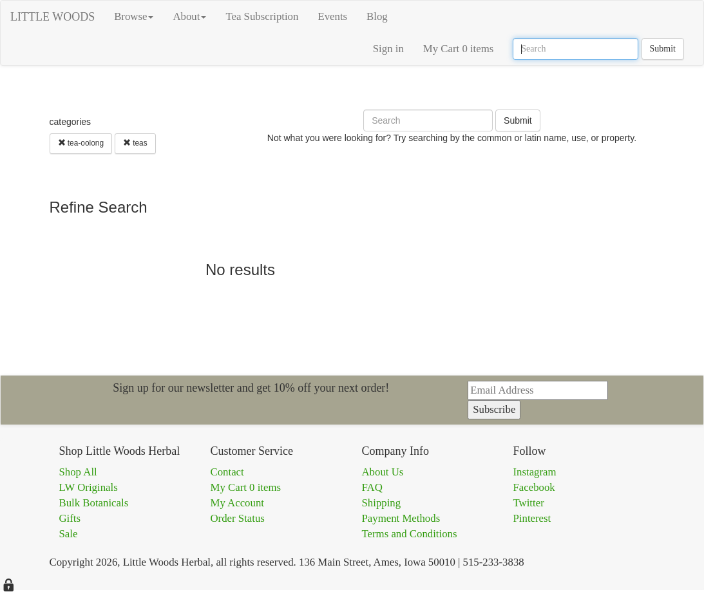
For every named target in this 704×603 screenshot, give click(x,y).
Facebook (534, 487)
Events (332, 16)
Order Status (238, 518)
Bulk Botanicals (94, 503)
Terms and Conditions (409, 534)
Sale (68, 534)
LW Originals (88, 487)
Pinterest (532, 518)
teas (135, 143)
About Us (383, 472)
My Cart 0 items (458, 49)
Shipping (381, 503)
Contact (227, 472)
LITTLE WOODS (52, 16)
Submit (663, 48)
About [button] (189, 16)
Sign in (388, 49)
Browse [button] (133, 16)
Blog (377, 16)
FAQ (372, 487)
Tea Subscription (261, 16)
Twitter (528, 503)
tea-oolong (81, 143)
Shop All (78, 472)
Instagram (535, 472)
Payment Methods (401, 518)
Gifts (70, 518)
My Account (237, 503)
